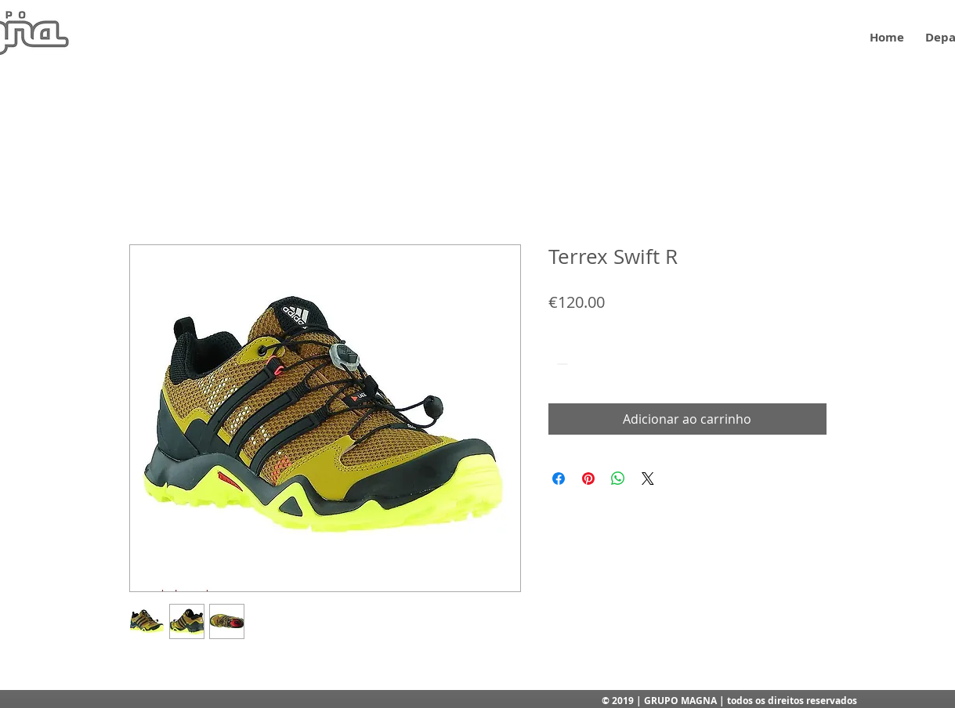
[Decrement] (560, 363)
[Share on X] (647, 478)
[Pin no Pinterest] (588, 478)
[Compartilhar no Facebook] (558, 478)
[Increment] (608, 363)
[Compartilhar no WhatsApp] (618, 478)
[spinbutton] (584, 363)
